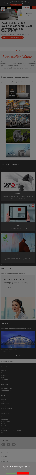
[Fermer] (32, 465)
